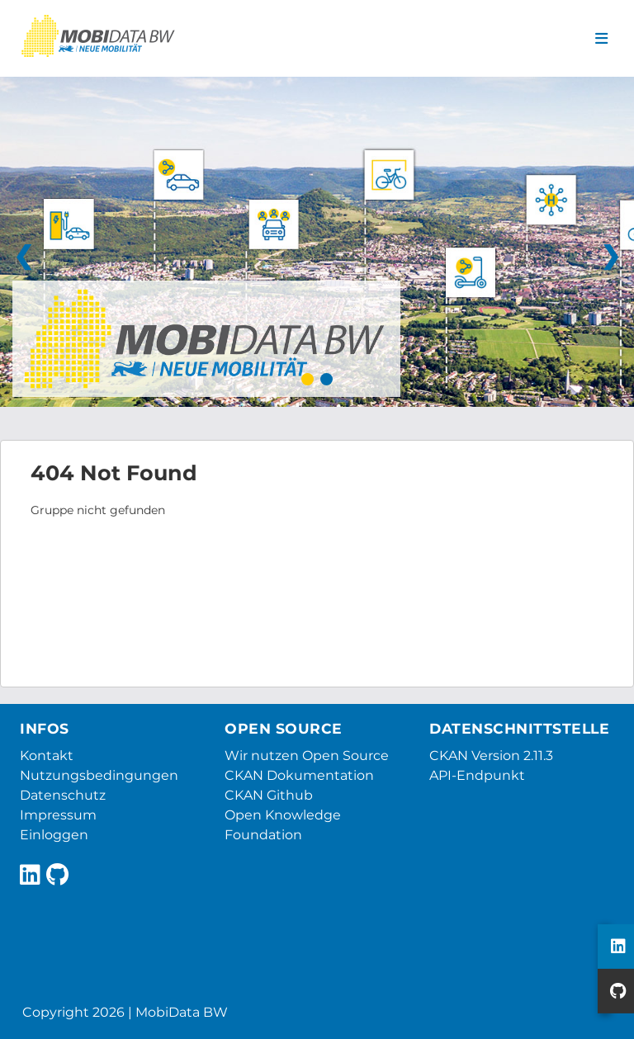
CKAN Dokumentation (299, 775)
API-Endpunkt (477, 775)
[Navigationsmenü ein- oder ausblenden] (601, 39)
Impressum (58, 815)
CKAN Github (269, 795)
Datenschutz (63, 795)
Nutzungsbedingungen (99, 775)
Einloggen (54, 835)
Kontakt (46, 755)
